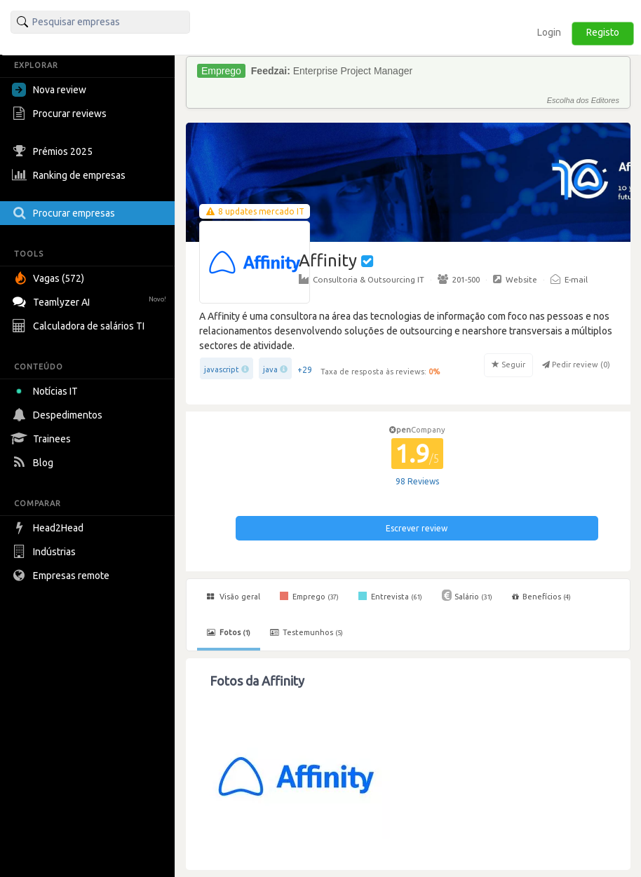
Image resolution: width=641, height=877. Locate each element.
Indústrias (45, 551)
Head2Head (49, 527)
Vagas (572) (49, 278)
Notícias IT (47, 391)
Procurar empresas (65, 213)
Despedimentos (58, 415)
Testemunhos (306, 632)
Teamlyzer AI (90, 300)
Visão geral (233, 596)
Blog (34, 462)
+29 (304, 369)
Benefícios (541, 596)
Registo (602, 32)
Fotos (228, 632)
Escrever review (416, 528)
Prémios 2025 (54, 151)
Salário (467, 595)
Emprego (309, 596)
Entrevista (390, 596)
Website (515, 279)
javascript (221, 369)
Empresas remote (62, 575)
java (270, 369)
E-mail (569, 279)
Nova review (49, 90)
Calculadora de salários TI (79, 326)
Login (549, 32)
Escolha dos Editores (583, 100)
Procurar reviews (61, 113)
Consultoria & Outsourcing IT (361, 279)
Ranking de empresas (70, 175)
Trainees (43, 438)
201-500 (459, 279)
